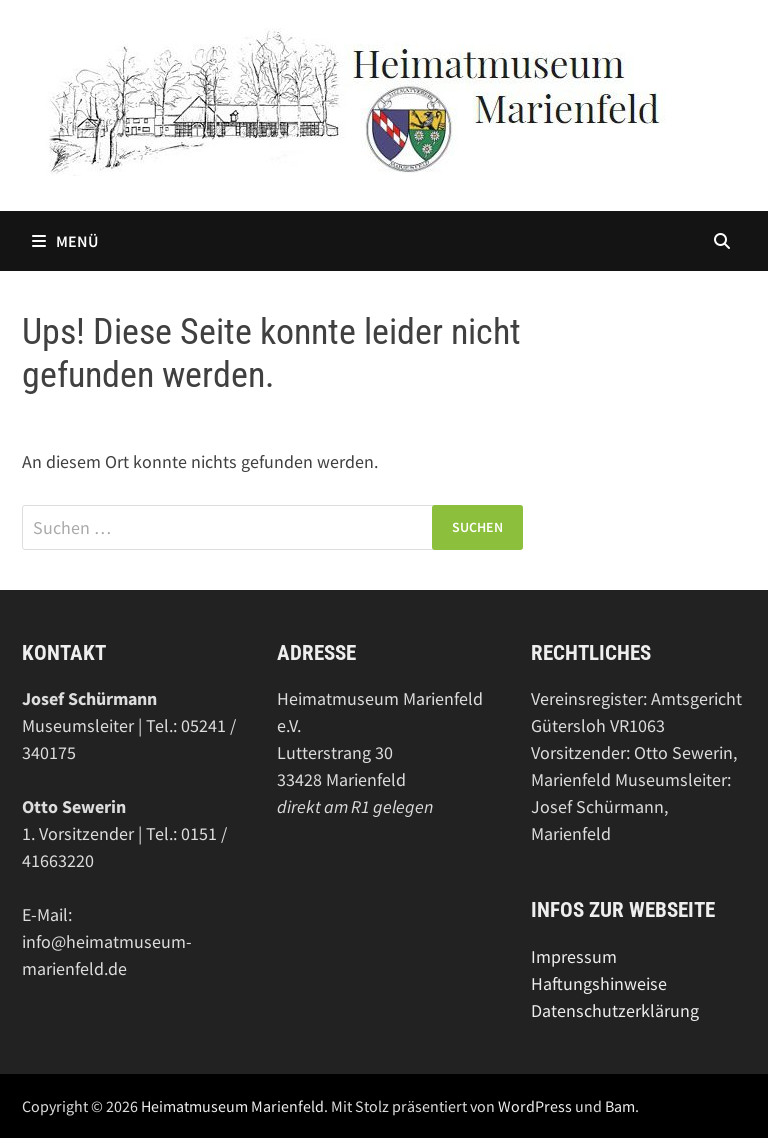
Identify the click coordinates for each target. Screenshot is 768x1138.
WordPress (535, 1106)
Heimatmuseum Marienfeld (232, 1106)
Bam (620, 1106)
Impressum (574, 956)
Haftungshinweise (599, 983)
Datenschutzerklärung (615, 1010)
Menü (65, 241)
